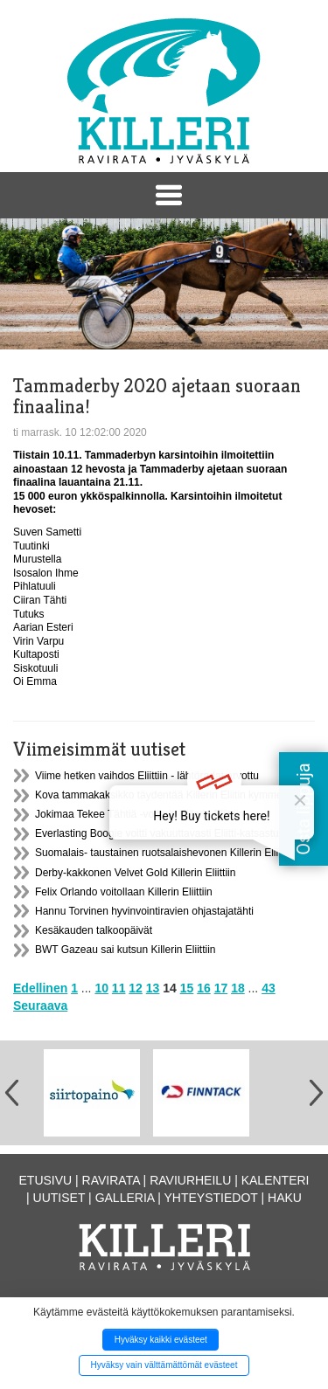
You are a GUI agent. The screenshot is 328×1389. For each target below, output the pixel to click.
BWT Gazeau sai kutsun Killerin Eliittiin (125, 949)
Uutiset (59, 1198)
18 (238, 988)
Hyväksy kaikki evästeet (161, 1339)
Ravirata (111, 1180)
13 (153, 988)
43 (269, 988)
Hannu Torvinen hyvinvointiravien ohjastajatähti (144, 911)
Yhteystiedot (211, 1198)
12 (136, 988)
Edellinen (40, 988)
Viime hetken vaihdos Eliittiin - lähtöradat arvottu (147, 776)
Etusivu (46, 1180)
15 (187, 988)
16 (204, 988)
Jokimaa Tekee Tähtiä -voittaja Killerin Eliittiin (139, 814)
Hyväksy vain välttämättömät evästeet (164, 1365)
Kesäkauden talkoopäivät (93, 930)
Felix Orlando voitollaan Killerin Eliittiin (124, 892)
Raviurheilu (190, 1180)
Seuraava (40, 1005)
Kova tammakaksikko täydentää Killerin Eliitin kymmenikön (171, 795)
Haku (285, 1198)
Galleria (125, 1198)
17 (221, 988)
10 (101, 988)
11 (119, 988)
